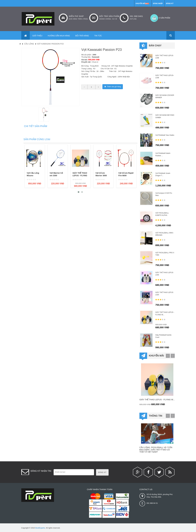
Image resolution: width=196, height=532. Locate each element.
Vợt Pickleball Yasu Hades (164, 135)
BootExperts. (40, 528)
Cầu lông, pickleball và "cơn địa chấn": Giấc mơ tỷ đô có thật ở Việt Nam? (155, 449)
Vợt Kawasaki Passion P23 (50, 44)
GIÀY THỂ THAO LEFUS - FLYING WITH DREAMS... (80, 175)
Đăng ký (169, 3)
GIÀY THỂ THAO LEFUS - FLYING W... (157, 399)
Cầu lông (29, 44)
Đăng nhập (158, 3)
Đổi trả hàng (82, 36)
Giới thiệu (37, 36)
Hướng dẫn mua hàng (59, 36)
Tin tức (98, 36)
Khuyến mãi (141, 3)
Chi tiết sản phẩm (35, 126)
